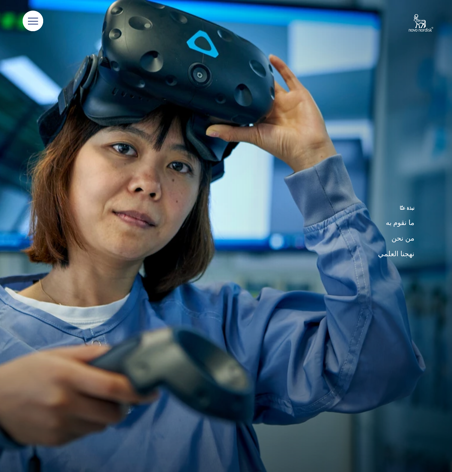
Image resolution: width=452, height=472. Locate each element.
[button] (33, 21)
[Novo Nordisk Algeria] (411, 23)
